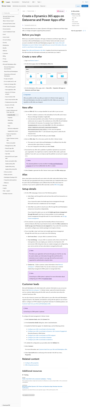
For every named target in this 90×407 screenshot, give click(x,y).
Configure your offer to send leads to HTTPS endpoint (41, 335)
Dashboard (84, 6)
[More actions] (66, 11)
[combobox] (10, 13)
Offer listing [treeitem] (10, 120)
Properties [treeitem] (10, 117)
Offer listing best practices (32, 365)
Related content (75, 25)
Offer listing (57, 184)
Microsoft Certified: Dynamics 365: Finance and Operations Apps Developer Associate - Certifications (42, 387)
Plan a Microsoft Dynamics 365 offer (35, 50)
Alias (73, 19)
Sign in (86, 2)
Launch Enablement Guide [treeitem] (9, 31)
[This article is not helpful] (85, 31)
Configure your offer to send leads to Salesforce (40, 339)
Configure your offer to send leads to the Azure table (41, 329)
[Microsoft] (3, 2)
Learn (24, 11)
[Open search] (83, 2)
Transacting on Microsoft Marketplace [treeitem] (10, 75)
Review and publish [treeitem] (11, 143)
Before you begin (76, 14)
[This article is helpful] (83, 31)
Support (78, 6)
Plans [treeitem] (9, 125)
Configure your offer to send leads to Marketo (40, 337)
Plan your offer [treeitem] (10, 107)
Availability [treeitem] (10, 123)
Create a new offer (76, 15)
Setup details (75, 21)
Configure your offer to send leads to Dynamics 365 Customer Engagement (47, 331)
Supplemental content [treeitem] (13, 131)
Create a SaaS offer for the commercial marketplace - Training (36, 379)
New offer (74, 17)
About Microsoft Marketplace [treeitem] (11, 71)
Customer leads (47, 278)
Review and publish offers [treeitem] (11, 161)
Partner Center (30, 11)
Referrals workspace (33, 290)
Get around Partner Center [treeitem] (9, 23)
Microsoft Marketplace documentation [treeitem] (9, 67)
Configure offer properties (32, 363)
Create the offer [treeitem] (11, 115)
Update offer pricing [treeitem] (10, 166)
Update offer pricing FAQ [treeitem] (11, 169)
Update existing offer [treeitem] (10, 163)
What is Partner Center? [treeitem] (8, 21)
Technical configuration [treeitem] (13, 128)
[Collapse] (18, 10)
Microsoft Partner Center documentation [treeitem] (8, 17)
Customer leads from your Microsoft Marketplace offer (36, 303)
